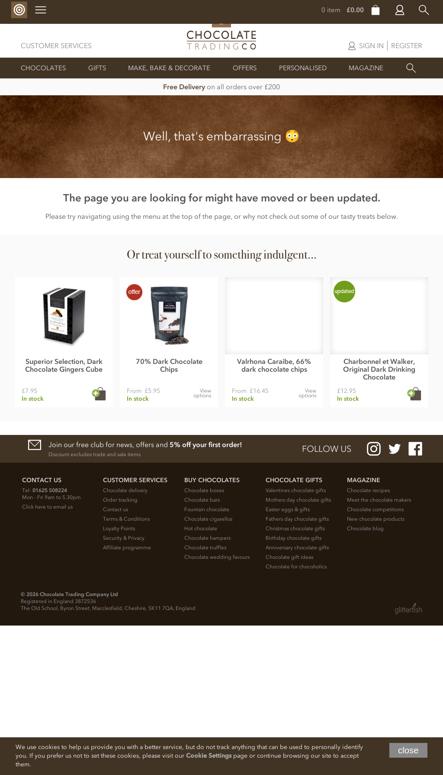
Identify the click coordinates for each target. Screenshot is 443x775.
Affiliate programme (127, 697)
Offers (245, 68)
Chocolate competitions (375, 659)
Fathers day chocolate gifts (297, 668)
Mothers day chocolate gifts (298, 649)
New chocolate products (375, 668)
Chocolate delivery (125, 640)
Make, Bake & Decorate (169, 68)
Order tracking (120, 649)
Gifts (97, 68)
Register (406, 45)
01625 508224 (49, 640)
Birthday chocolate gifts (293, 687)
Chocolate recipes (368, 640)
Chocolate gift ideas (289, 707)
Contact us (115, 659)
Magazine (366, 68)
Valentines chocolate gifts (296, 640)
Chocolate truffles (205, 697)
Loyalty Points (119, 678)
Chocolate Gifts (294, 629)
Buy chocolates (212, 629)
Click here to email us (47, 656)
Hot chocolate (200, 678)
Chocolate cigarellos (208, 668)
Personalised (303, 68)
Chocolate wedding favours (217, 707)
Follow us (326, 598)
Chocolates (43, 68)
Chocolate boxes (204, 640)
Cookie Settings (208, 755)
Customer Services (56, 45)
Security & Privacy (123, 687)
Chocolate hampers (207, 687)
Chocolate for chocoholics (296, 716)
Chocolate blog (365, 678)
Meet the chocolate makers (379, 649)
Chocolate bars (202, 649)
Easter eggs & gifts (288, 659)
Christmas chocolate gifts (295, 678)
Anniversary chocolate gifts (297, 697)
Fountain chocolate (206, 659)
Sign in (371, 45)
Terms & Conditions (126, 668)
